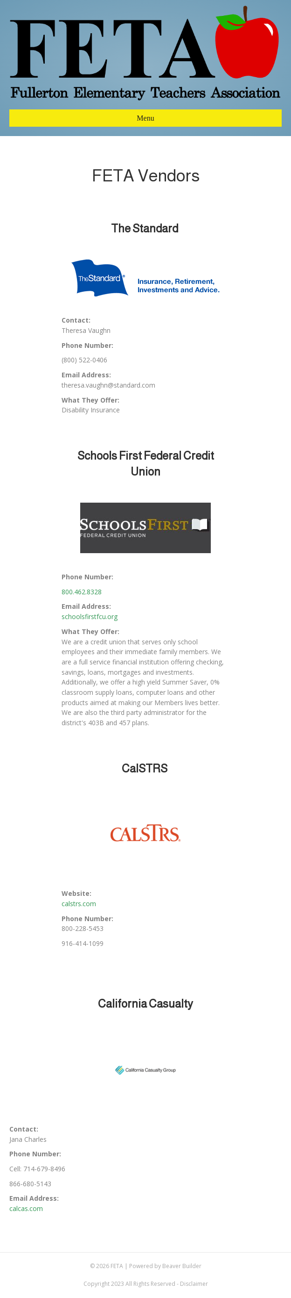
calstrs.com (79, 903)
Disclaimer (194, 1284)
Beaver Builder (181, 1266)
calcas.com (26, 1208)
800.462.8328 (82, 591)
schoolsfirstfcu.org (90, 616)
